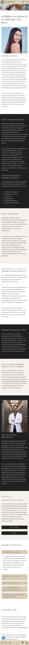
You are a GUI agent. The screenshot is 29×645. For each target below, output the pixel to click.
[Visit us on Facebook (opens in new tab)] (2, 642)
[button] (23, 2)
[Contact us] (27, 643)
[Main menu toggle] (27, 2)
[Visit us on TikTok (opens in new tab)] (10, 642)
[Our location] (22, 643)
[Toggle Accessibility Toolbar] (3, 638)
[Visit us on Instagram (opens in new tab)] (6, 642)
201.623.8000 (18, 510)
